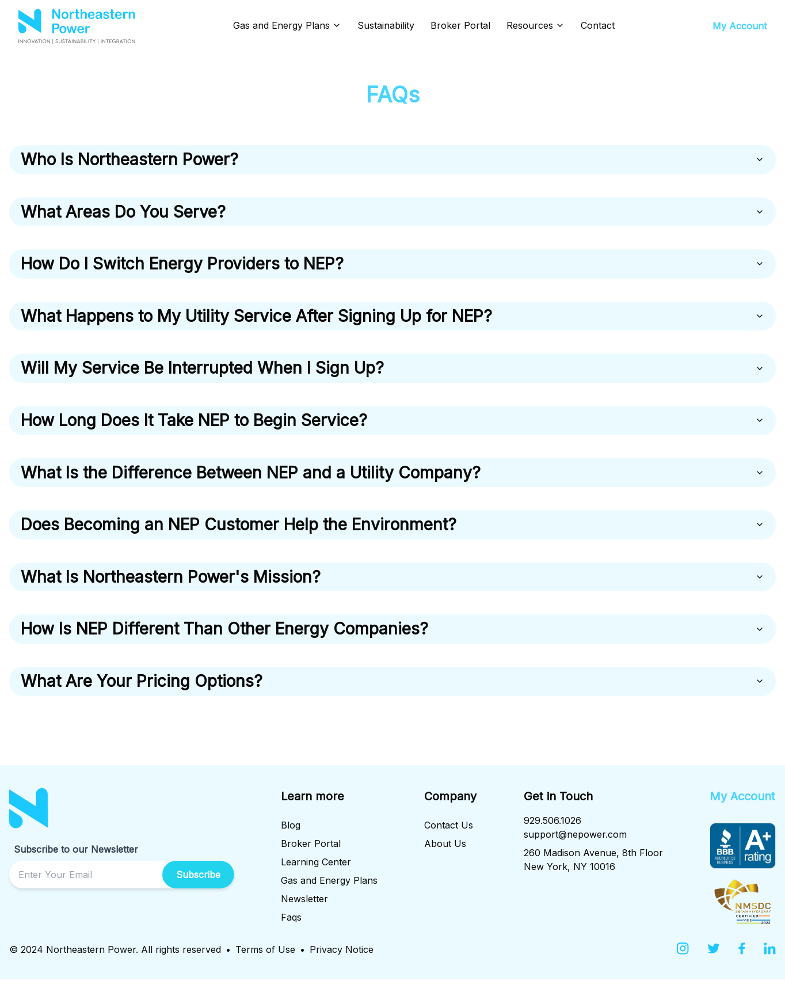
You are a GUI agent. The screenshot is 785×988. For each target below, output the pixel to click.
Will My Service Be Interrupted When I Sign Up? (392, 372)
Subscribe (198, 883)
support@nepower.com (575, 843)
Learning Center (316, 870)
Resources (535, 25)
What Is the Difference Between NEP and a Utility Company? (392, 478)
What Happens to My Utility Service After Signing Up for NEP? (392, 319)
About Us (445, 852)
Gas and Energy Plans (287, 25)
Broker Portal (460, 25)
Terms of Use (265, 958)
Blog (290, 833)
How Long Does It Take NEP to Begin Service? (392, 425)
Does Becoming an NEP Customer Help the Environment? (392, 530)
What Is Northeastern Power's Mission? (392, 583)
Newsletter (304, 907)
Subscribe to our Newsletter (76, 858)
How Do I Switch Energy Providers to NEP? (392, 266)
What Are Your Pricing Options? (392, 689)
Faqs (291, 926)
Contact (598, 25)
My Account (739, 26)
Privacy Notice (342, 958)
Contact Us (448, 833)
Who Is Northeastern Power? (392, 160)
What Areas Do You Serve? (392, 213)
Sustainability (385, 25)
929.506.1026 (552, 829)
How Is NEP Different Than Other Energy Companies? (392, 636)
